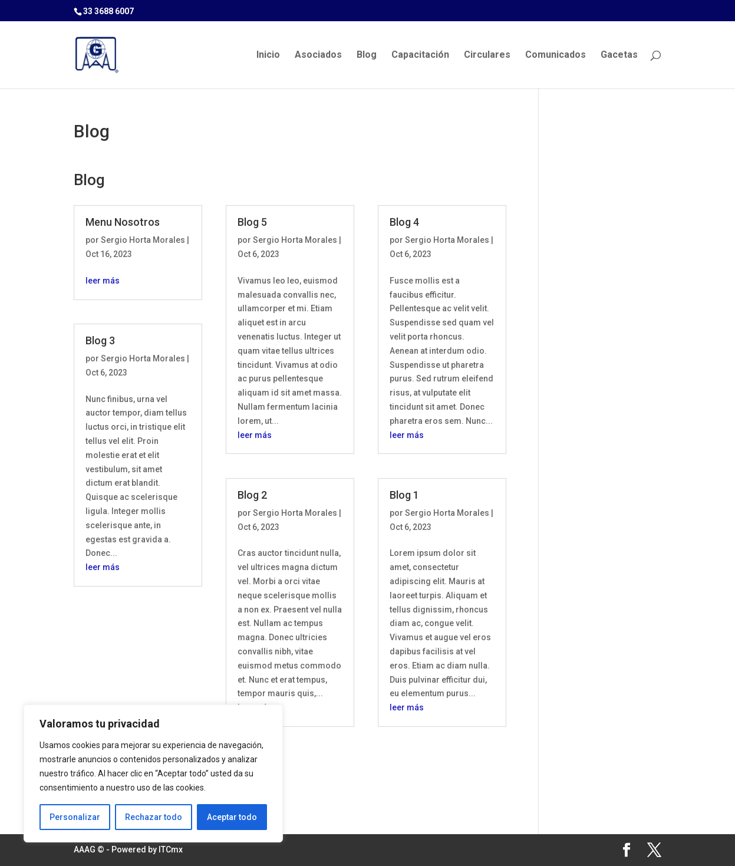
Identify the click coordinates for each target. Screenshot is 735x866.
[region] (153, 773)
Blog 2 (252, 495)
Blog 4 (404, 222)
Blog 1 (404, 495)
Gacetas (619, 55)
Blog (367, 55)
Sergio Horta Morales (143, 240)
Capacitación (420, 55)
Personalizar (75, 817)
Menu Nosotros (122, 222)
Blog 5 (252, 222)
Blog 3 (100, 340)
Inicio (268, 55)
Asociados (318, 55)
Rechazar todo (153, 817)
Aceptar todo (232, 817)
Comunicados (555, 55)
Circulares (487, 55)
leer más (102, 280)
